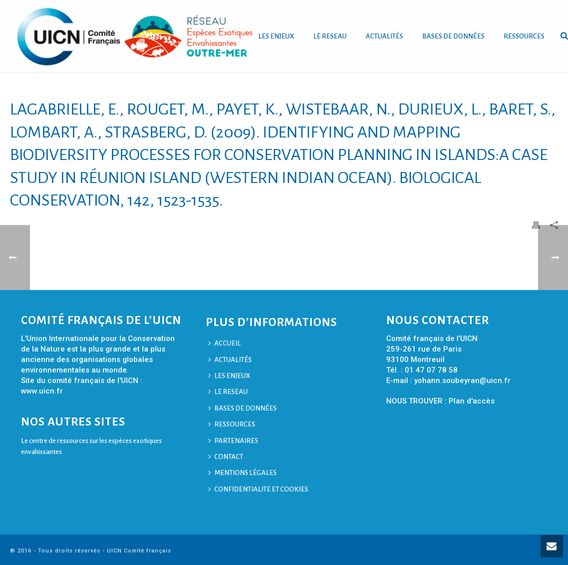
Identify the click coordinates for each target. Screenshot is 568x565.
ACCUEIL (224, 343)
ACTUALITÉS (384, 36)
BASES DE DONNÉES (453, 36)
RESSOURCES (524, 36)
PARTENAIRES (233, 440)
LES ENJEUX (276, 36)
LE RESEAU (330, 36)
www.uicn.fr (42, 391)
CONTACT (225, 456)
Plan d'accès (472, 401)
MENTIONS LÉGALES (242, 472)
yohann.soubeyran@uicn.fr (462, 380)
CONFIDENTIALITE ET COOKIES (258, 489)
